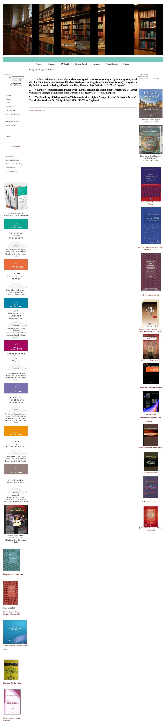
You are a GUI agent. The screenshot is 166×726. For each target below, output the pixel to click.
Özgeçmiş (51, 64)
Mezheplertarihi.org (11, 171)
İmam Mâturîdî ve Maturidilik (13, 574)
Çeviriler (8, 99)
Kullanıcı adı (7, 75)
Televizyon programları (12, 121)
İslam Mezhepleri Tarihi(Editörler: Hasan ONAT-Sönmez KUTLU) (151, 330)
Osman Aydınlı (10, 156)
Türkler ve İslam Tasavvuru (150, 360)
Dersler (8, 103)
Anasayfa (39, 64)
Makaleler (96, 64)
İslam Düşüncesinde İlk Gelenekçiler (150, 447)
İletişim (126, 64)
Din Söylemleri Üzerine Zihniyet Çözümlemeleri (12, 613)
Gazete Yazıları (10, 106)
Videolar (8, 136)
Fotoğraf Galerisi (112, 64)
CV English (65, 64)
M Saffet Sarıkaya (11, 167)
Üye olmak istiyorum (16, 85)
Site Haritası (16, 146)
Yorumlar (32, 110)
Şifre (10, 77)
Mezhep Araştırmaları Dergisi (14, 164)
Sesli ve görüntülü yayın (13, 114)
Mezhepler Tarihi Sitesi (12, 160)
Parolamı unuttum (16, 83)
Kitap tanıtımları (10, 110)
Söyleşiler (8, 118)
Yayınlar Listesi (10, 125)
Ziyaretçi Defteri (81, 64)
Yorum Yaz (41, 110)
